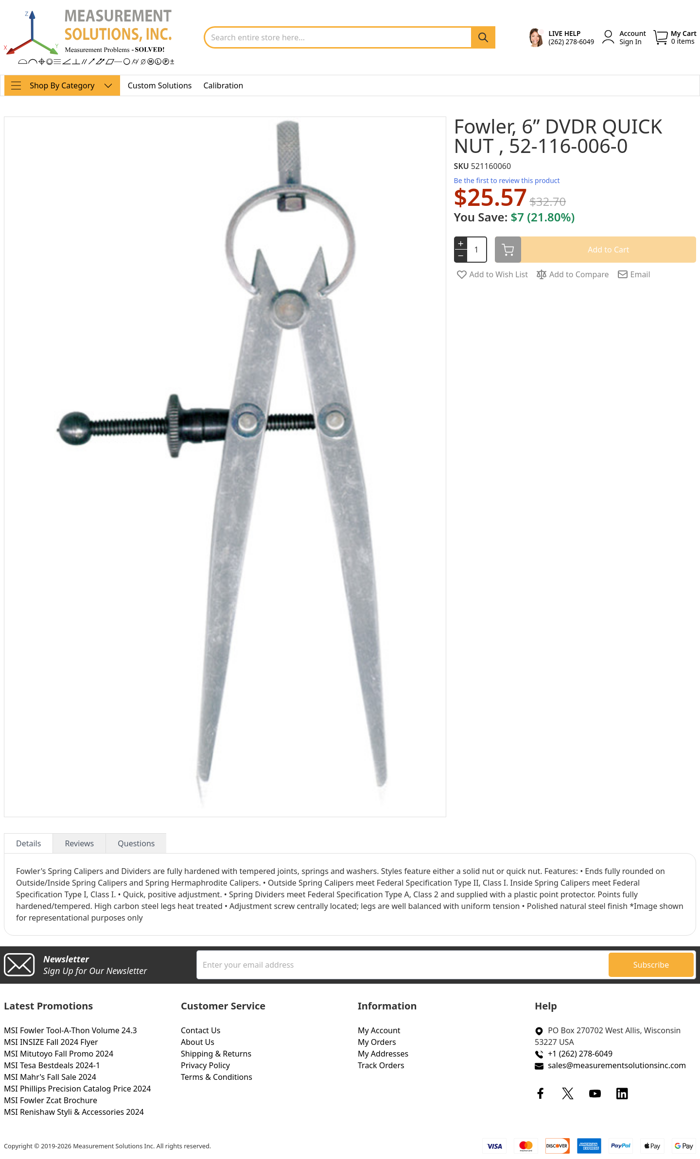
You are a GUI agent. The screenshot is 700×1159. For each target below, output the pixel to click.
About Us (197, 1042)
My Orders (377, 1042)
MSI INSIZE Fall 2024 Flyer (51, 1042)
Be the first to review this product (507, 180)
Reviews (79, 843)
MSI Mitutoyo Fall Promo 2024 (58, 1053)
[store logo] (89, 37)
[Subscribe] (651, 965)
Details (28, 843)
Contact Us (200, 1030)
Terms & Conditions (216, 1077)
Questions (136, 843)
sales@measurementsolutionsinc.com (617, 1065)
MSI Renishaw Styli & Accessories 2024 (74, 1112)
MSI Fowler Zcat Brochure (50, 1100)
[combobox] (349, 37)
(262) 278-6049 (572, 41)
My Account (379, 1030)
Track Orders (381, 1065)
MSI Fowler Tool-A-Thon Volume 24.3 (70, 1030)
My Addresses (383, 1053)
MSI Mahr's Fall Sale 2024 (50, 1077)
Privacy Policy (205, 1065)
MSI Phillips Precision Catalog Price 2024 (77, 1088)
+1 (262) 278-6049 (580, 1053)
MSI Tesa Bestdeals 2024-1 (52, 1065)
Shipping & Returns (216, 1053)
